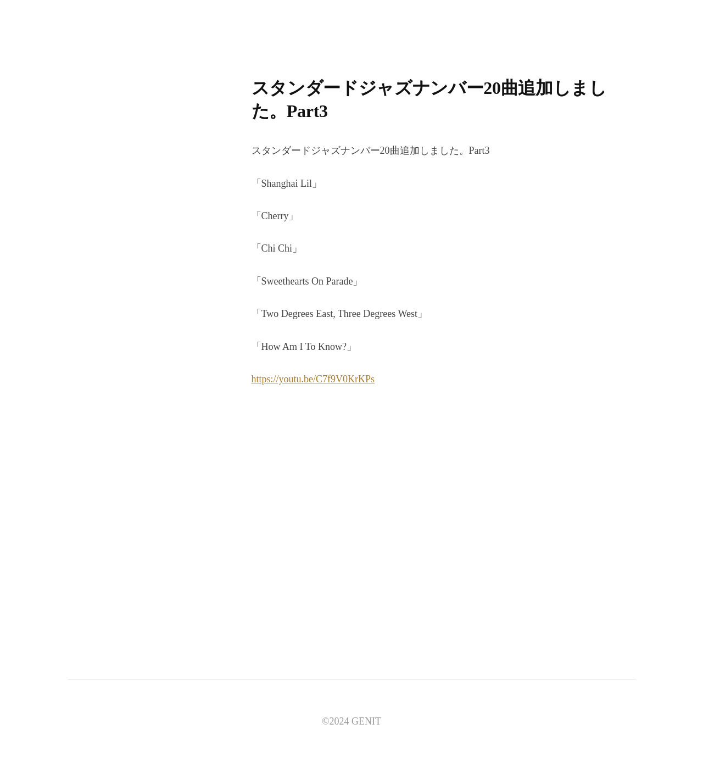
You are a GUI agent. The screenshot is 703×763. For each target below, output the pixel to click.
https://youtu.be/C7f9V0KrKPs (313, 379)
